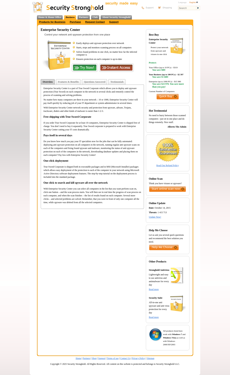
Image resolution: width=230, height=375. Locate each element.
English (193, 2)
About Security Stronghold (116, 17)
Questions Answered (94, 81)
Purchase (75, 21)
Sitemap (150, 358)
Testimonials (117, 81)
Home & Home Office (49, 17)
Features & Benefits (68, 81)
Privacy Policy (138, 358)
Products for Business (52, 21)
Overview (48, 81)
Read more (154, 289)
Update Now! (155, 217)
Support (114, 21)
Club (95, 17)
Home (78, 358)
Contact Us (125, 358)
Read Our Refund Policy (167, 165)
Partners (83, 17)
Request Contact (95, 21)
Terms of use (113, 358)
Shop (94, 358)
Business (70, 17)
